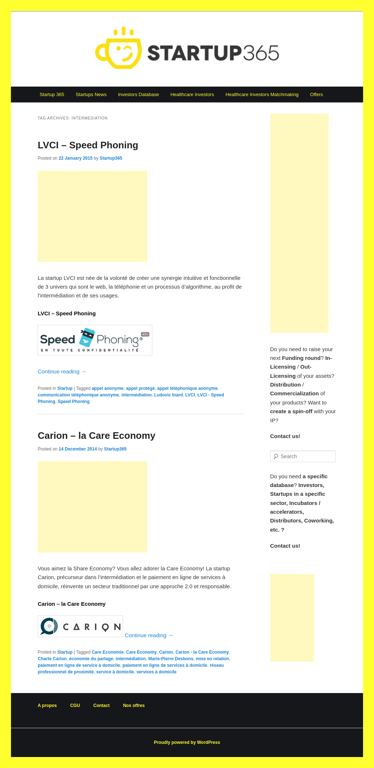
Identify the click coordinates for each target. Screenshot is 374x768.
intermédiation (137, 395)
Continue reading (62, 371)
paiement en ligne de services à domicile (164, 665)
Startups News (91, 94)
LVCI (190, 395)
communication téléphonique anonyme (78, 395)
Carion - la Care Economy (202, 652)
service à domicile (115, 671)
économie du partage (91, 658)
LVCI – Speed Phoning (88, 145)
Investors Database (138, 94)
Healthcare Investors (192, 94)
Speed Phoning (73, 401)
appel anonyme (107, 388)
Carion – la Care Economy (96, 435)
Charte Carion (52, 658)
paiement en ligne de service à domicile (79, 665)
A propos (47, 705)
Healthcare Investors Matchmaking (261, 94)
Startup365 (111, 158)
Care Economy (141, 652)
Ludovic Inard (168, 395)
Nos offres (134, 705)
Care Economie (107, 652)
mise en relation (212, 658)
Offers (316, 94)
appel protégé (140, 388)
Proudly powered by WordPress (187, 742)
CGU (75, 705)
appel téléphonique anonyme (187, 388)
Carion (166, 652)
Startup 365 (51, 94)
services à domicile (156, 671)
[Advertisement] (92, 216)
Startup (65, 388)
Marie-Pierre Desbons (170, 658)
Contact (102, 705)
